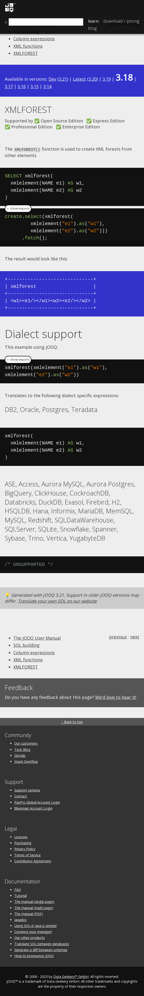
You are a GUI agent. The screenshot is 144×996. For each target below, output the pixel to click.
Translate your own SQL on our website (57, 600)
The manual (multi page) (33, 907)
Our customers (26, 743)
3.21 (63, 79)
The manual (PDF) (28, 913)
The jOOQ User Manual (37, 638)
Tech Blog (22, 749)
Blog (92, 28)
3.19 (107, 79)
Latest (79, 79)
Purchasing (22, 842)
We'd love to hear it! (115, 697)
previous (118, 636)
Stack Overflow (26, 761)
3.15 (34, 86)
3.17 (9, 86)
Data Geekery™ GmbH (71, 976)
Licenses (21, 836)
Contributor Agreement (32, 860)
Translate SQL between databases (41, 943)
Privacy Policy (24, 848)
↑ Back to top (72, 721)
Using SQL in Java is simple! (35, 925)
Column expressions (34, 39)
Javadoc (20, 919)
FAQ (17, 889)
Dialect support (43, 333)
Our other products (29, 937)
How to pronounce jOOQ (34, 955)
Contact (20, 796)
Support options (27, 790)
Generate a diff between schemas (40, 949)
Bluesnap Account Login (33, 808)
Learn (93, 21)
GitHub (19, 755)
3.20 (93, 79)
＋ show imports (18, 208)
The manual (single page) (34, 901)
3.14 (47, 86)
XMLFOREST (25, 53)
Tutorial (20, 895)
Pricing (121, 21)
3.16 (22, 86)
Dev (52, 79)
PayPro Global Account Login (37, 802)
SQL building (26, 645)
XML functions (28, 46)
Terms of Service (27, 854)
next (134, 636)
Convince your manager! (33, 931)
